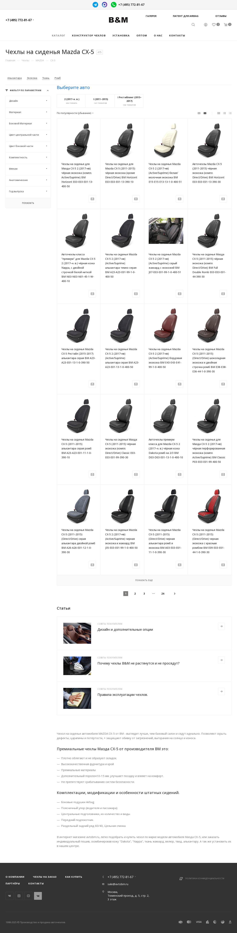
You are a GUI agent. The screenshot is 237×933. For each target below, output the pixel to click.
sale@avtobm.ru (118, 884)
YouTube (28, 896)
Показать (28, 203)
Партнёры (13, 883)
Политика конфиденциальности (204, 878)
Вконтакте (10, 896)
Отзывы (220, 16)
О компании (15, 876)
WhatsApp (38, 896)
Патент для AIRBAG (185, 16)
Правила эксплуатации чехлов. (122, 694)
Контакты (36, 883)
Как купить (73, 876)
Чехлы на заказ (45, 876)
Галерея (151, 16)
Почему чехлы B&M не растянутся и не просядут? (138, 663)
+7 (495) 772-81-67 (131, 5)
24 (162, 593)
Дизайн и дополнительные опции (125, 629)
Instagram (19, 896)
